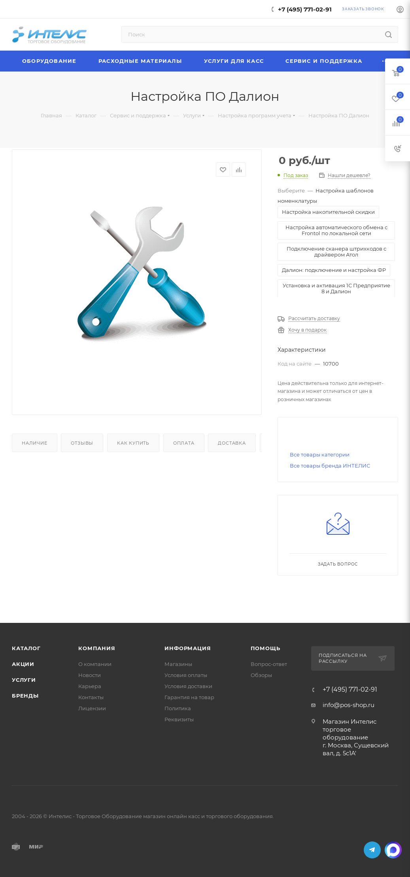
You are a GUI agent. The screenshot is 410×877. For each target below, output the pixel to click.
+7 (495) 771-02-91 (305, 9)
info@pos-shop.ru (348, 705)
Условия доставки (188, 686)
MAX (393, 849)
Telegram (372, 849)
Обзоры (261, 675)
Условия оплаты (185, 675)
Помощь (265, 648)
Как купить (133, 443)
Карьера (89, 686)
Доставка (232, 443)
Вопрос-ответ (269, 664)
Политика (177, 708)
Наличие (34, 443)
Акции (23, 664)
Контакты (91, 697)
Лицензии (92, 708)
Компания (96, 648)
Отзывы (82, 443)
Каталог (26, 648)
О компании (94, 664)
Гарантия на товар (189, 697)
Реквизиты (179, 719)
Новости (89, 675)
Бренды (25, 695)
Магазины (178, 664)
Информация (187, 648)
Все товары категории (320, 454)
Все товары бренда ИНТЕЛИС (330, 465)
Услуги (24, 680)
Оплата (184, 443)
